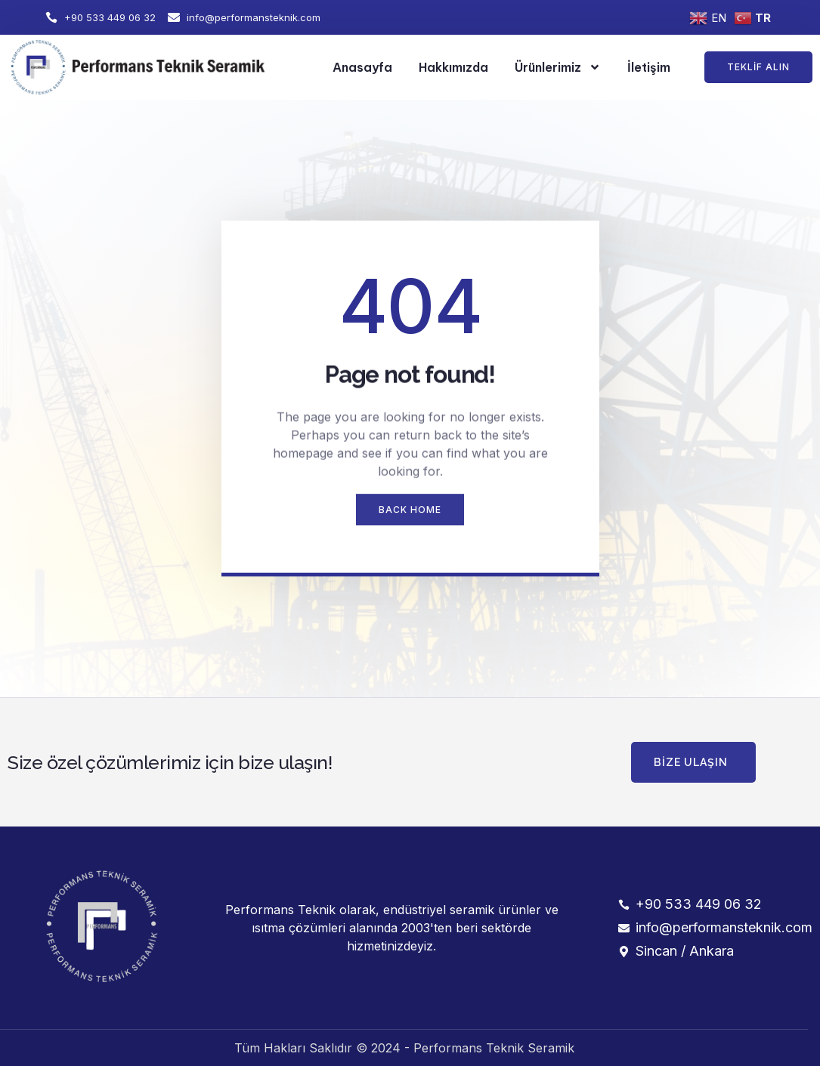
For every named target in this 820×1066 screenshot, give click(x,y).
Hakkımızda (453, 67)
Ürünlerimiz (558, 67)
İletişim (648, 67)
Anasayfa (362, 67)
